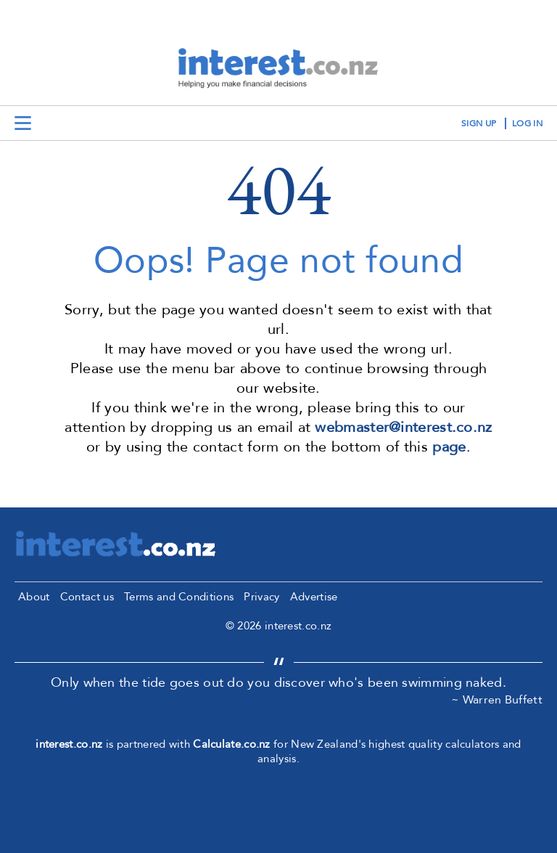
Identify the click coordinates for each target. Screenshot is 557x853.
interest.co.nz (69, 744)
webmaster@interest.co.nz (403, 427)
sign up (478, 123)
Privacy (261, 596)
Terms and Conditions (179, 596)
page (449, 447)
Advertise (314, 596)
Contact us (87, 596)
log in (527, 123)
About (34, 596)
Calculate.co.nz (232, 744)
